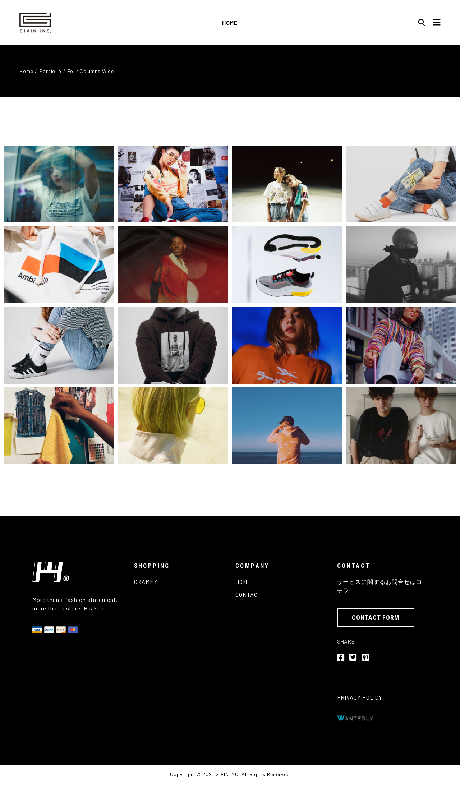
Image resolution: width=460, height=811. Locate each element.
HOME (243, 581)
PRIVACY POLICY (359, 697)
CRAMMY (146, 581)
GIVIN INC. (228, 774)
